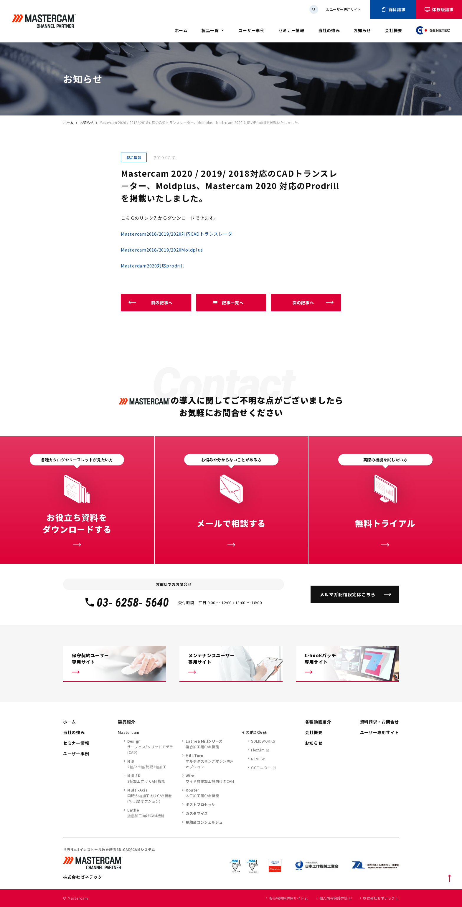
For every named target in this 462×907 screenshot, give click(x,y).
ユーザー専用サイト (343, 9)
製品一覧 (210, 30)
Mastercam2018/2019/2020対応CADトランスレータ (176, 234)
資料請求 (393, 9)
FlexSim (258, 749)
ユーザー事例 (251, 30)
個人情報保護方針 (335, 898)
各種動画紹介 (318, 722)
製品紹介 (126, 722)
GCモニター (261, 767)
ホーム (181, 30)
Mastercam (128, 732)
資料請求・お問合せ (379, 722)
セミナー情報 (291, 30)
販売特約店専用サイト (288, 898)
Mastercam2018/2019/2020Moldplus (162, 250)
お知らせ (362, 30)
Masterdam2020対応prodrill (152, 265)
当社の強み (329, 30)
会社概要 (393, 30)
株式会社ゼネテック (381, 898)
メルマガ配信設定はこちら (347, 594)
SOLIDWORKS (263, 741)
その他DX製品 (254, 732)
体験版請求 (439, 9)
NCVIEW (258, 758)
